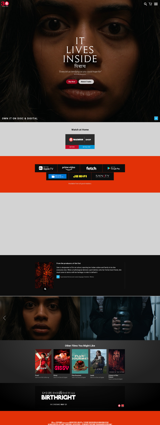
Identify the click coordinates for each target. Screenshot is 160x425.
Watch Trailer (86, 82)
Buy (72, 82)
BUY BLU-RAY (86, 147)
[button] (4, 318)
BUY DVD (72, 147)
